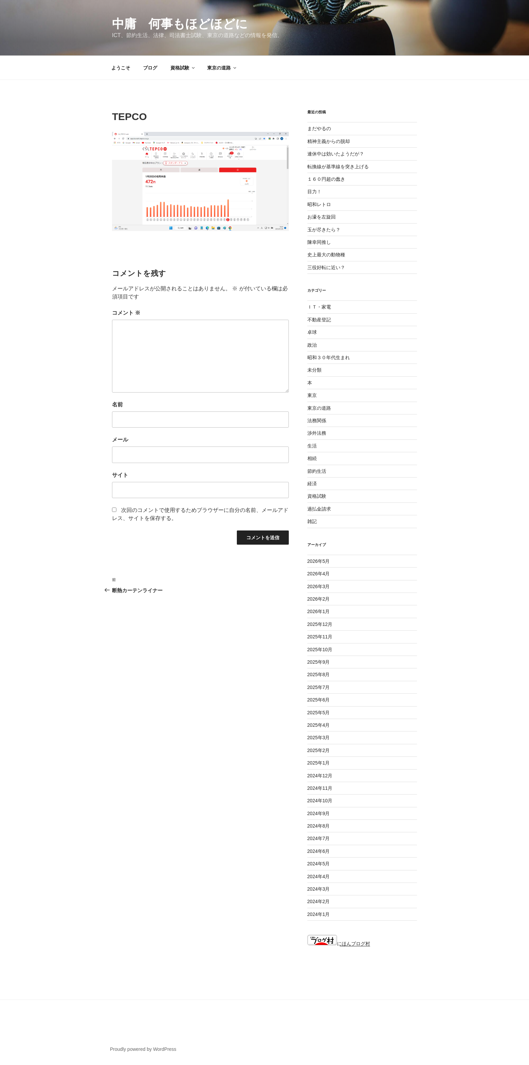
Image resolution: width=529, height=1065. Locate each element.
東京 (312, 395)
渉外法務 (316, 433)
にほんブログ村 (338, 943)
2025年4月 (318, 725)
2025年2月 (318, 750)
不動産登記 (319, 319)
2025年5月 (318, 712)
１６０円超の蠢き (326, 179)
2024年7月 (318, 838)
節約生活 (316, 471)
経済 (312, 483)
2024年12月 (320, 775)
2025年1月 (318, 763)
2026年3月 (318, 586)
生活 (312, 446)
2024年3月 (318, 889)
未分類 (314, 370)
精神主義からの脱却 (328, 141)
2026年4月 (318, 573)
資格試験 (183, 67)
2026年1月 (318, 611)
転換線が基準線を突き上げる (338, 166)
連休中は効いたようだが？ (335, 153)
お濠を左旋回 (321, 217)
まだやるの (319, 128)
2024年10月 (320, 800)
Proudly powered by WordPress (143, 1049)
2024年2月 (318, 901)
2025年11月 (320, 636)
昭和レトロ (319, 204)
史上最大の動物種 (326, 254)
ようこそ (120, 67)
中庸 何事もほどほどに (180, 24)
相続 (312, 458)
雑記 (312, 521)
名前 (117, 404)
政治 (312, 345)
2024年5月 (318, 863)
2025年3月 (318, 737)
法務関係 (316, 420)
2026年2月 (318, 599)
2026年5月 (318, 561)
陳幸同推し (319, 242)
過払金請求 (319, 509)
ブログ (150, 67)
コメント (126, 313)
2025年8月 (318, 674)
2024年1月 (318, 914)
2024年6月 (318, 851)
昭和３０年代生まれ (328, 357)
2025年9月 (318, 662)
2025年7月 (318, 687)
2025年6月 (318, 699)
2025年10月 (320, 649)
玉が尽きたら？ (323, 229)
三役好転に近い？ (326, 267)
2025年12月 (320, 624)
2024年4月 (318, 876)
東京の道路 (222, 67)
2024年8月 (318, 826)
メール (120, 439)
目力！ (314, 191)
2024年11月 (320, 788)
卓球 (312, 332)
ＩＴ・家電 (319, 307)
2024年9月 (318, 813)
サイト (120, 475)
